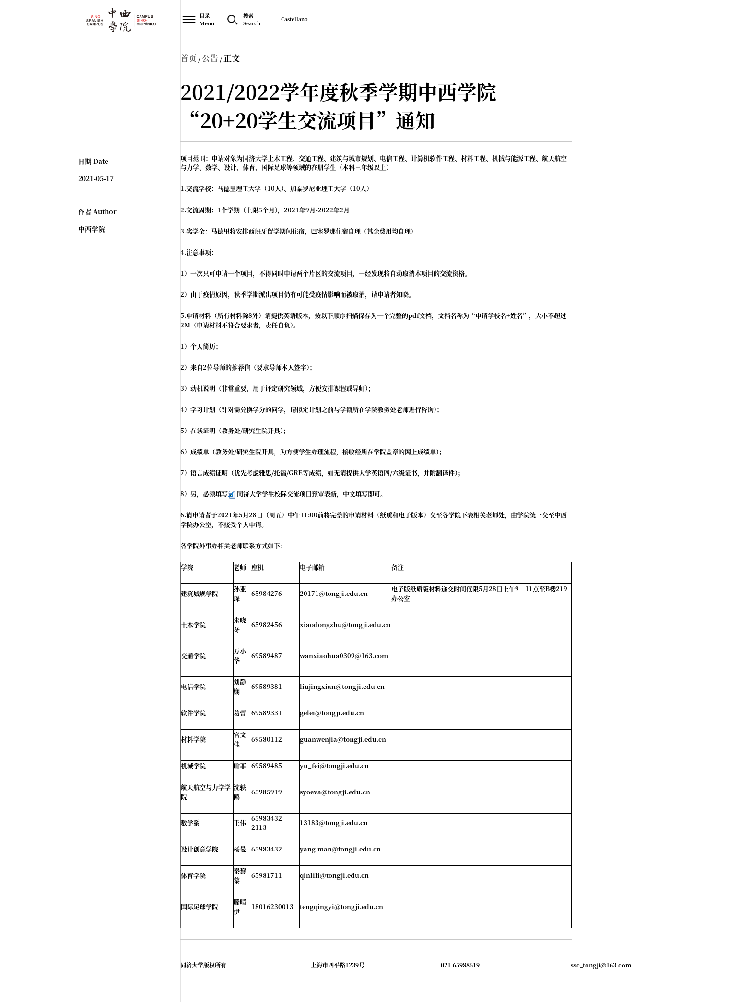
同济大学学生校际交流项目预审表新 (287, 493)
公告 (210, 58)
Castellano (294, 19)
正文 (231, 58)
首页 (188, 58)
